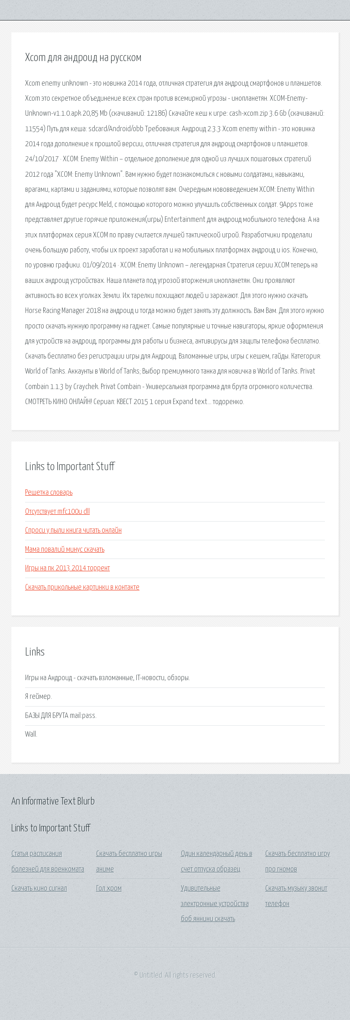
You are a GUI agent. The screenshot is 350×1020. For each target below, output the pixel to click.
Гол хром (109, 888)
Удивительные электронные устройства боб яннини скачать (215, 904)
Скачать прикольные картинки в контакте (82, 587)
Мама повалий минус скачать (64, 550)
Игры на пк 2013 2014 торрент (67, 568)
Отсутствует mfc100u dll (57, 512)
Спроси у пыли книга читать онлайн (73, 530)
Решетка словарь (48, 493)
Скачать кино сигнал (39, 888)
